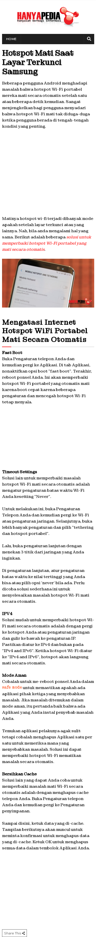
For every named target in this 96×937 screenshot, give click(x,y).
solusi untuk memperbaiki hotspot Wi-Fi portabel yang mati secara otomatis (46, 243)
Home (11, 39)
